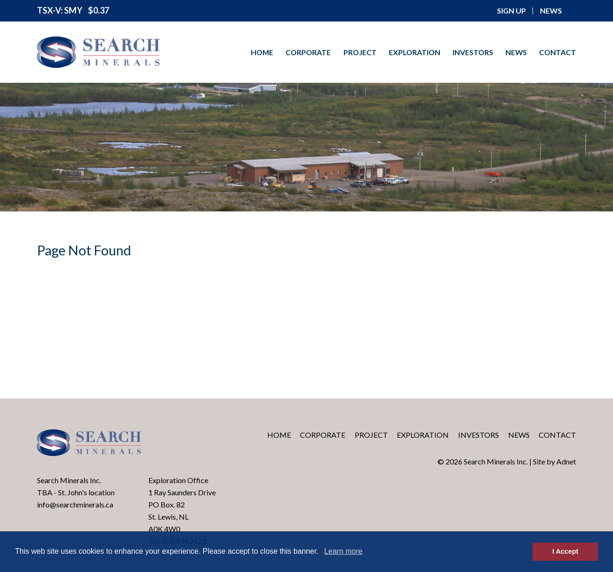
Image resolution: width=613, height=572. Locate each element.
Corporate (308, 52)
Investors (472, 52)
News (516, 52)
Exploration (414, 52)
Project (360, 52)
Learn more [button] (343, 551)
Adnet (566, 461)
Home (262, 52)
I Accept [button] (565, 551)
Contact (557, 52)
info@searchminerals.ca (75, 504)
